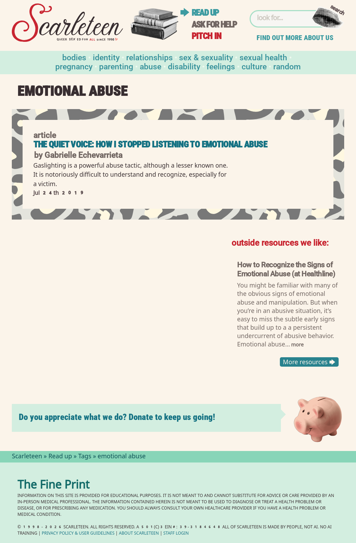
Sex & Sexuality (206, 57)
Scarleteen (27, 457)
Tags (84, 457)
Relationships (149, 57)
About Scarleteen (139, 533)
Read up (205, 13)
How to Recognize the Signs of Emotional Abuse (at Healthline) (286, 269)
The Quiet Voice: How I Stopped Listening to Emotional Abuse (150, 144)
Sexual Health (263, 57)
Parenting (116, 66)
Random (287, 66)
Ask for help (214, 25)
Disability (184, 66)
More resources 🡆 (309, 362)
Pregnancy (73, 66)
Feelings (221, 66)
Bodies (74, 57)
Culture (254, 66)
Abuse (150, 66)
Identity (106, 57)
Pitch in (206, 36)
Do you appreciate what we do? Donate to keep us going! (117, 417)
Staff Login (176, 533)
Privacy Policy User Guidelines (78, 533)
